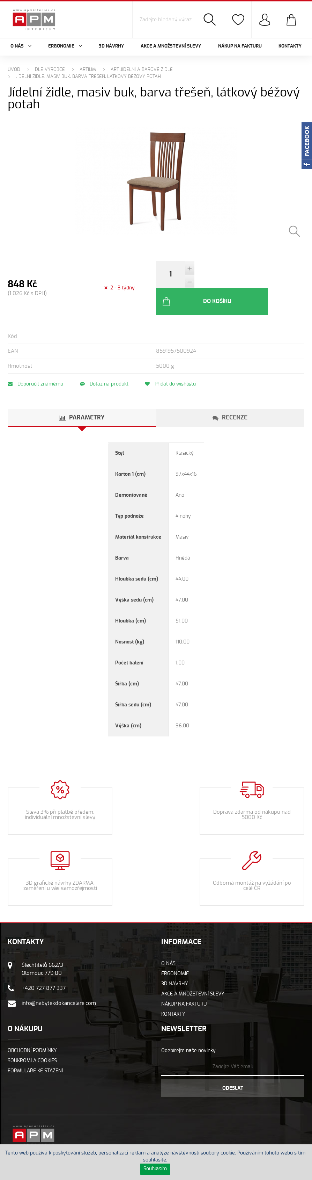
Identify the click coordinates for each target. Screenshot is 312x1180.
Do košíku (234, 278)
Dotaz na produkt (106, 361)
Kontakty (290, 46)
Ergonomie (175, 951)
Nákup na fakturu (240, 46)
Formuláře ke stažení (35, 1048)
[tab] (82, 395)
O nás (168, 940)
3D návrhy (111, 46)
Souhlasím (155, 1168)
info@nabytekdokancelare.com (59, 980)
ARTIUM (88, 69)
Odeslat (232, 1065)
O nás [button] (20, 46)
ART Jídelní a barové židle (142, 69)
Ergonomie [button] (65, 46)
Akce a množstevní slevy (171, 46)
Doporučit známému (35, 361)
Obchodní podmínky (32, 1028)
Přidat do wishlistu (174, 361)
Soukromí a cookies (32, 1038)
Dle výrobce (50, 69)
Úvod (14, 69)
